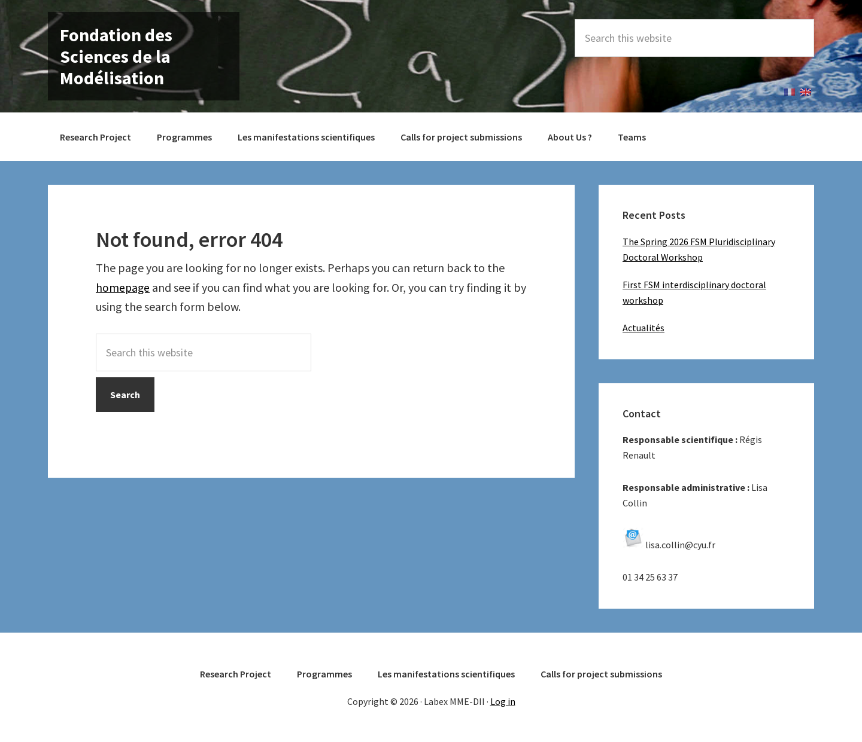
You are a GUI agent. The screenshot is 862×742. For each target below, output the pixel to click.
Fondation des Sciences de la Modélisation (116, 56)
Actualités (643, 328)
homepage (123, 287)
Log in (502, 701)
